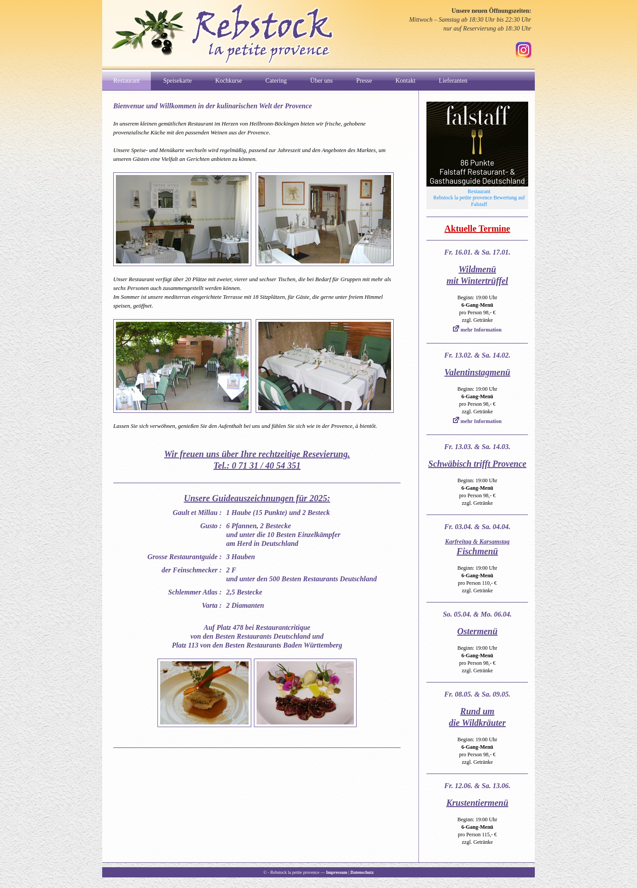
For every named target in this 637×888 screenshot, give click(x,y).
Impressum (336, 872)
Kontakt (405, 80)
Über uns (321, 80)
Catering (276, 80)
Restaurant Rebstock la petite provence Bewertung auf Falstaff (479, 197)
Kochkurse (228, 80)
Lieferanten (453, 80)
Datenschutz (362, 872)
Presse (364, 80)
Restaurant (126, 80)
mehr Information (477, 330)
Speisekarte (177, 80)
